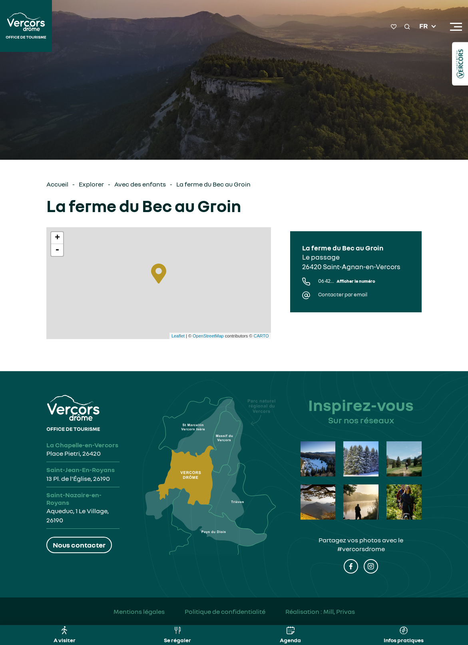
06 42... (346, 281)
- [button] (57, 250)
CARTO (261, 335)
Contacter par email (342, 295)
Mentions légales (139, 611)
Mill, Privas (339, 611)
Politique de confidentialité (225, 611)
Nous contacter (79, 544)
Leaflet (178, 335)
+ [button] (57, 238)
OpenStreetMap (208, 335)
